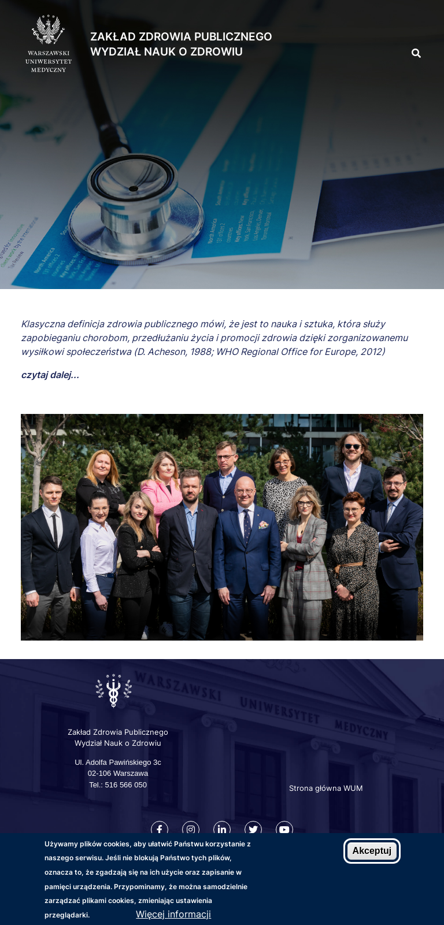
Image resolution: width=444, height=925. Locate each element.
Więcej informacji (173, 914)
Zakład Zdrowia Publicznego (181, 36)
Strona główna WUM (326, 788)
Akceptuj (372, 851)
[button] (395, 28)
